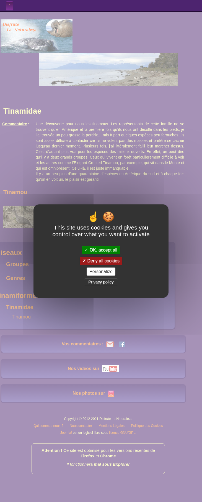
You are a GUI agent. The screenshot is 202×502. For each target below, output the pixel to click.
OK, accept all (101, 250)
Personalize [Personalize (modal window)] (101, 271)
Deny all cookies (101, 260)
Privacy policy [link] (101, 281)
